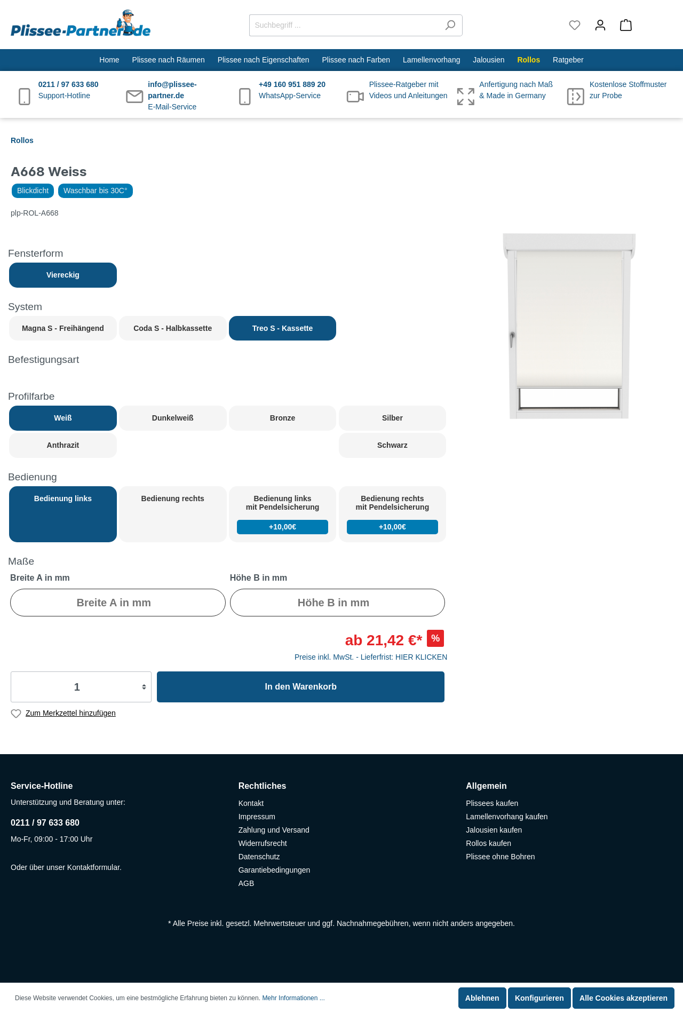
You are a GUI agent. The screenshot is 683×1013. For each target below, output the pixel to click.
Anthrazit (63, 445)
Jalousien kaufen (494, 830)
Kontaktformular (93, 867)
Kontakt (251, 803)
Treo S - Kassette (282, 328)
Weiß (63, 418)
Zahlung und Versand (274, 830)
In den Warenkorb (301, 686)
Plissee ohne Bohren (500, 856)
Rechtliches (263, 785)
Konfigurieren (539, 998)
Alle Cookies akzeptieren (623, 998)
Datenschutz (259, 856)
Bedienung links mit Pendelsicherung (283, 514)
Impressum (257, 816)
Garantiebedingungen (275, 870)
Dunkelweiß (173, 418)
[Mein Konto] (600, 25)
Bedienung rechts (172, 498)
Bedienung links (63, 498)
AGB (247, 883)
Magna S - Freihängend (63, 328)
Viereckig (63, 275)
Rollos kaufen (488, 843)
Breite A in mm (40, 577)
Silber (392, 418)
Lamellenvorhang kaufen (506, 816)
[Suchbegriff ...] (343, 25)
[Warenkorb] (642, 25)
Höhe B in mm (259, 577)
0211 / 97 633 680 (45, 822)
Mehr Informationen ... (293, 998)
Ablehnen (482, 998)
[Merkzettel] (574, 25)
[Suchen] (450, 25)
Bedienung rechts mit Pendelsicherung (393, 514)
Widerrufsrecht (263, 843)
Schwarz (392, 445)
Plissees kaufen (492, 803)
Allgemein (486, 785)
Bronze (282, 418)
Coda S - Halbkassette (172, 328)
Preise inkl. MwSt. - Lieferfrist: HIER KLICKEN (371, 657)
